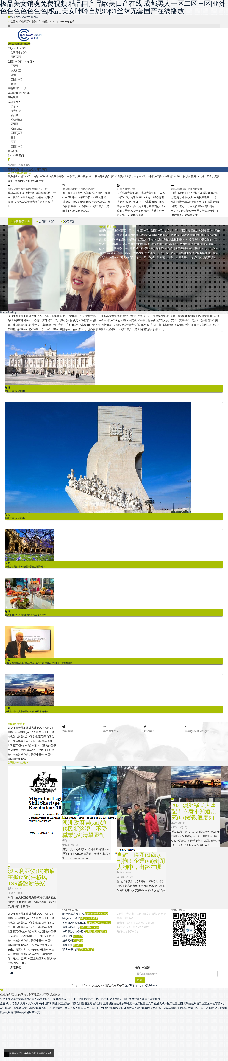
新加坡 (14, 124)
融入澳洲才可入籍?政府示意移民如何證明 (25, 615)
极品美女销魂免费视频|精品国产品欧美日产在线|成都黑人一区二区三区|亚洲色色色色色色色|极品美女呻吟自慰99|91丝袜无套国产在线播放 (80, 998)
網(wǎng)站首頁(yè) (19, 43)
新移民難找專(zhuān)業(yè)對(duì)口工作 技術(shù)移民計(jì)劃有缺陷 (38, 663)
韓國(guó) (16, 128)
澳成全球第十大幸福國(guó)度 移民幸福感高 (26, 711)
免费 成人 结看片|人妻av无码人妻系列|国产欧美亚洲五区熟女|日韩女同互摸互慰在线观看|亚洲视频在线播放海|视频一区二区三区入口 (76, 1003)
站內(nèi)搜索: (143, 967)
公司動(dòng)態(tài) (19, 92)
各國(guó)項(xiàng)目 (21, 61)
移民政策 (13, 97)
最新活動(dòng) (17, 88)
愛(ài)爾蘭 (16, 119)
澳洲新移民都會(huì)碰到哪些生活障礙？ (25, 566)
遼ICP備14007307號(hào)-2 (141, 985)
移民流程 (16, 57)
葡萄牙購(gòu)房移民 (15, 518)
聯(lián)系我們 (16, 155)
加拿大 (14, 66)
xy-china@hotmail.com (23, 16)
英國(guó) (16, 79)
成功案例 (14, 101)
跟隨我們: (15, 967)
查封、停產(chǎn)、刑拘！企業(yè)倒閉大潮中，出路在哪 (141, 861)
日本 (13, 137)
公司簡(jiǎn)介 (19, 52)
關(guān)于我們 (18, 48)
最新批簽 (13, 151)
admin (17, 888)
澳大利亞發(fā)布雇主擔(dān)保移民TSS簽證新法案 (31, 877)
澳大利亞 (16, 70)
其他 (13, 83)
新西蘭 (14, 115)
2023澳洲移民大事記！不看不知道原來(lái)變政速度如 (193, 811)
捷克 (13, 142)
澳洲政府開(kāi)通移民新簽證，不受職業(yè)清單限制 (84, 829)
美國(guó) (16, 133)
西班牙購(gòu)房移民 (15, 391)
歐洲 (13, 74)
